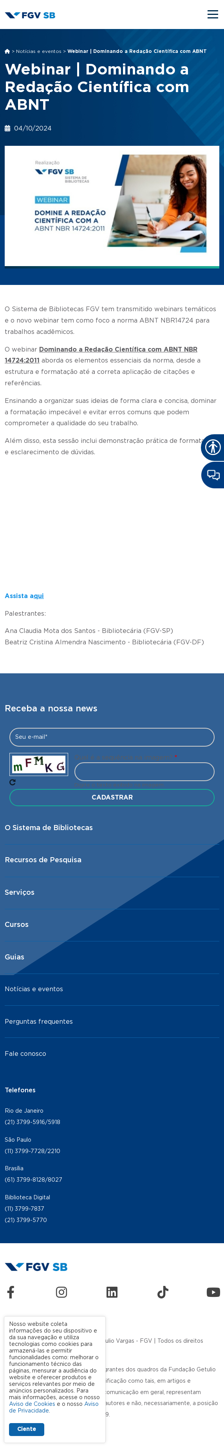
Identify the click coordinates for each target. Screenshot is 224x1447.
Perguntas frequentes (39, 1022)
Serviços (19, 892)
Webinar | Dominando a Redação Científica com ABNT (137, 51)
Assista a (19, 596)
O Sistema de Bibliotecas (49, 828)
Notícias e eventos (38, 51)
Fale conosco (25, 1054)
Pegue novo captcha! (12, 782)
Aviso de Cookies (32, 1404)
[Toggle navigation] (213, 14)
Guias (14, 957)
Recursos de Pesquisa (43, 860)
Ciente (26, 1429)
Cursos (17, 924)
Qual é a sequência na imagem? (123, 757)
